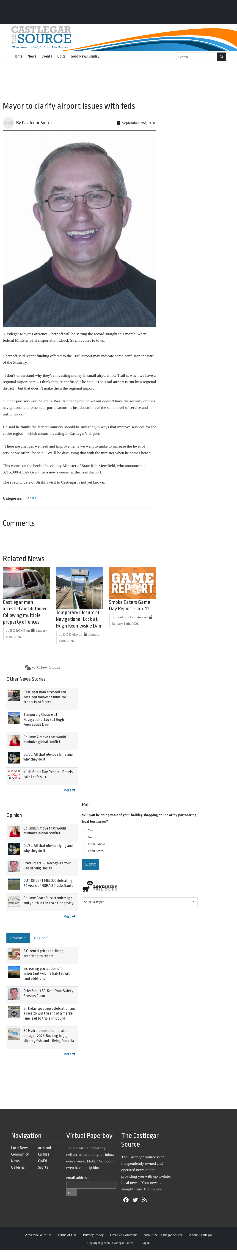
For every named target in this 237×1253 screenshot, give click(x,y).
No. (90, 837)
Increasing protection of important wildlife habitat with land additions (47, 973)
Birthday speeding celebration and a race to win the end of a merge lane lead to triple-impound (49, 1013)
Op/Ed (42, 1161)
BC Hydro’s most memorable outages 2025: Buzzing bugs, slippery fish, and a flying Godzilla (48, 1036)
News (32, 56)
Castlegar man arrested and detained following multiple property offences (44, 697)
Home (18, 56)
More (69, 790)
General (31, 498)
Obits (61, 56)
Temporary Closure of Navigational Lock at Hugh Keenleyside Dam (79, 619)
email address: (77, 1177)
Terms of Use (67, 1235)
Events (46, 56)
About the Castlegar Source (163, 1235)
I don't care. (96, 851)
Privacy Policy (93, 1235)
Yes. (91, 830)
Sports (43, 1167)
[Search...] (197, 57)
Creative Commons (123, 1235)
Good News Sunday (85, 56)
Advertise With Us (38, 1235)
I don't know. (97, 844)
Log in (145, 1243)
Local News (19, 1148)
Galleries (18, 1167)
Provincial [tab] (18, 937)
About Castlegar (200, 1235)
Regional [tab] (41, 937)
